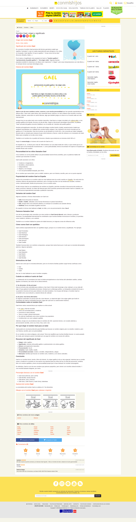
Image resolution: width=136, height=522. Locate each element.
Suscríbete (115, 159)
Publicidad (45, 508)
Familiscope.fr (65, 510)
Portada (19, 31)
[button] (89, 135)
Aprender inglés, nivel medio (92, 87)
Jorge (68, 430)
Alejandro (36, 434)
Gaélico (26, 47)
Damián (36, 438)
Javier (52, 432)
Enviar (97, 499)
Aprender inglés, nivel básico (92, 81)
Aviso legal (37, 508)
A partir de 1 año (92, 60)
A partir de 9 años (93, 76)
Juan (68, 432)
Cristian (36, 436)
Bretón (18, 47)
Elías (51, 436)
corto (22, 312)
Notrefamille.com (48, 510)
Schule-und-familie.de (85, 510)
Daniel (19, 432)
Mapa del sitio (67, 508)
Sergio (35, 430)
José (51, 434)
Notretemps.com (74, 510)
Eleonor (36, 421)
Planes (106, 8)
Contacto (76, 508)
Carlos (35, 432)
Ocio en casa (61, 8)
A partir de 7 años (93, 70)
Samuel (19, 436)
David (18, 434)
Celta (21, 47)
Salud (98, 8)
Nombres (44, 8)
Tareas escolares (87, 8)
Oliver (18, 438)
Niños (31, 31)
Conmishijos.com (96, 510)
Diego (18, 430)
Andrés (69, 436)
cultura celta (74, 124)
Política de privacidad (56, 508)
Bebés (52, 8)
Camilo (52, 438)
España (70, 183)
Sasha (68, 434)
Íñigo (68, 438)
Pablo (52, 430)
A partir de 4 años (93, 65)
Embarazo (34, 8)
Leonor (19, 421)
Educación (73, 8)
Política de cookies (85, 508)
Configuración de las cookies (101, 508)
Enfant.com (57, 510)
